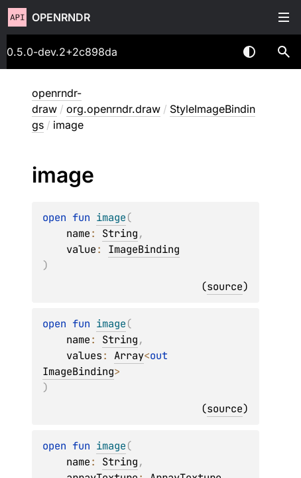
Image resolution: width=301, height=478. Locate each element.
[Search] (284, 52)
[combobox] (215, 52)
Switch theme (249, 52)
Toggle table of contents (284, 17)
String (120, 233)
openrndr (61, 17)
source (225, 286)
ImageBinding (144, 249)
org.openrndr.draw (113, 109)
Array (129, 355)
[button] (284, 52)
